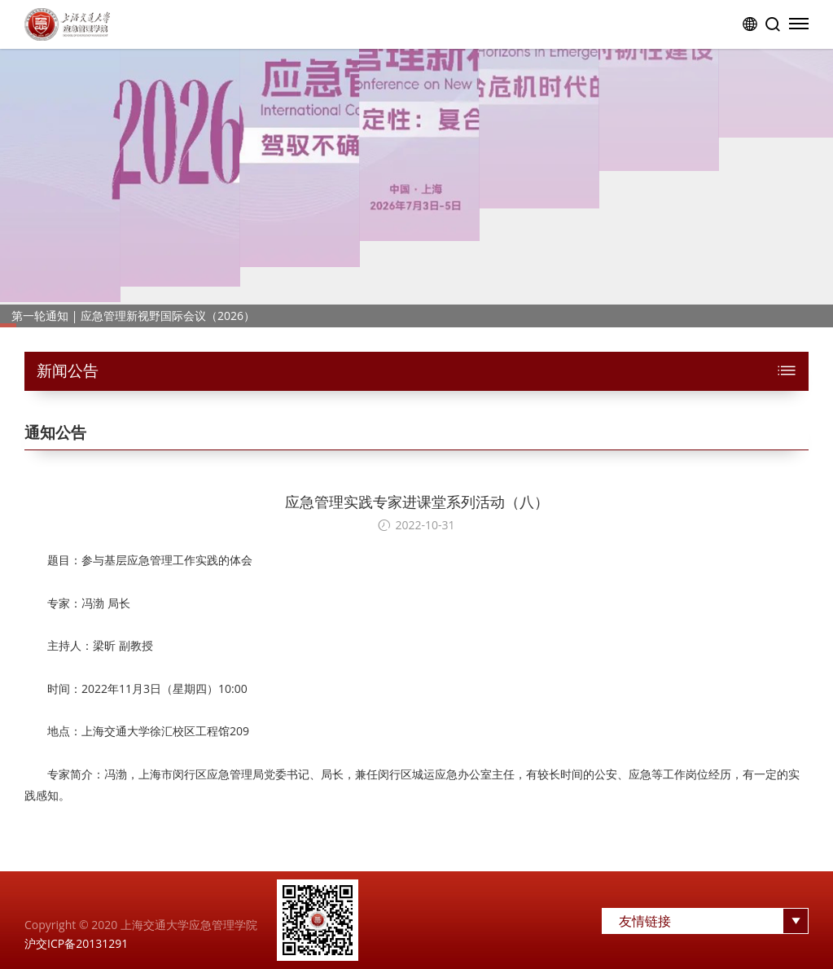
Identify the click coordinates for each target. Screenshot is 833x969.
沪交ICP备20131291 (76, 943)
